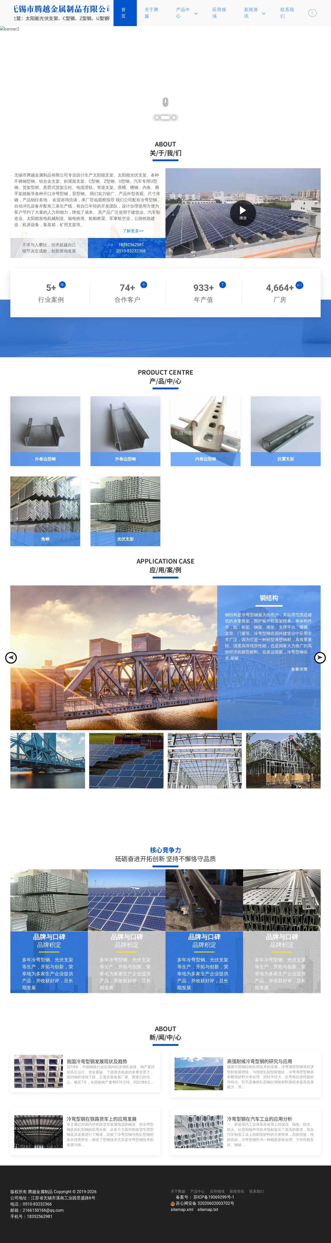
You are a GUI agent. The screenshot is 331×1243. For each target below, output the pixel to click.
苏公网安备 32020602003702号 (202, 1203)
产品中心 (197, 1191)
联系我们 (287, 13)
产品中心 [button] (187, 13)
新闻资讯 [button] (255, 13)
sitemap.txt (208, 1209)
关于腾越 (152, 13)
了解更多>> (133, 230)
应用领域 (219, 13)
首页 (123, 13)
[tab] (159, 117)
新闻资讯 (237, 1191)
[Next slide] (320, 657)
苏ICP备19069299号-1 (213, 1197)
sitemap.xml (182, 1209)
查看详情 (299, 668)
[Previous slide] (11, 657)
